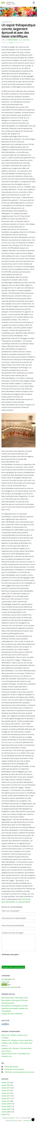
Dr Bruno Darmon (13, 40)
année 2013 (6, 1093)
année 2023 (6, 1085)
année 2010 (6, 1101)
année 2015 (6, 1088)
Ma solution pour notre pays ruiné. (14, 998)
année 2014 (6, 1090)
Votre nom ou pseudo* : (11, 911)
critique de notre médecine (11, 1013)
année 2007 (6, 1109)
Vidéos (4, 982)
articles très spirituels (9, 987)
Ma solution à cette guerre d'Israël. (14, 1006)
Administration (27, 1120)
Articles (11, 42)
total (3, 1114)
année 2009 (6, 1104)
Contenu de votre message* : (13, 933)
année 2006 (6, 1112)
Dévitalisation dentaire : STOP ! (10, 3)
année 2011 (6, 1098)
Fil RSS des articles (11, 1067)
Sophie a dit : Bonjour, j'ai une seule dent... (17, 1040)
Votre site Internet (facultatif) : (13, 925)
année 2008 (6, 1106)
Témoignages (6, 979)
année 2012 (6, 1096)
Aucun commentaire (24, 40)
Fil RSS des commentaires (14, 1069)
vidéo (5, 1024)
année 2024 (6, 1082)
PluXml (14, 1120)
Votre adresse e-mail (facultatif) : (14, 918)
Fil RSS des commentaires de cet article (19, 1072)
